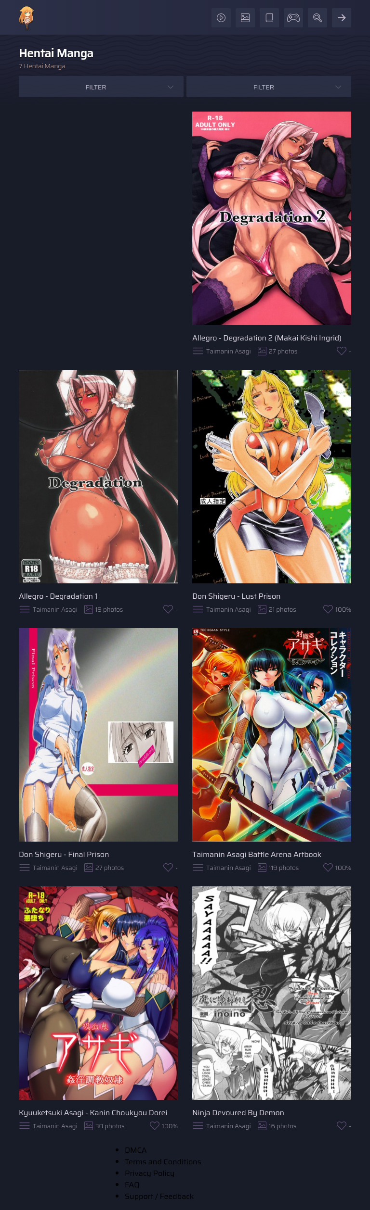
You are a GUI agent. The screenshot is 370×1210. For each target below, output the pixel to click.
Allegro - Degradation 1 (58, 596)
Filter (95, 87)
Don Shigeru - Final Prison (64, 854)
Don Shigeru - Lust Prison (236, 596)
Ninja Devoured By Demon (238, 1113)
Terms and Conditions (163, 1162)
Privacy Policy (149, 1173)
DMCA (136, 1150)
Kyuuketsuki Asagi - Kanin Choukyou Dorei (93, 1113)
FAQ (132, 1185)
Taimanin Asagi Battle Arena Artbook (256, 854)
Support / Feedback (159, 1196)
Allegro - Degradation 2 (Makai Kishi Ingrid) (267, 338)
